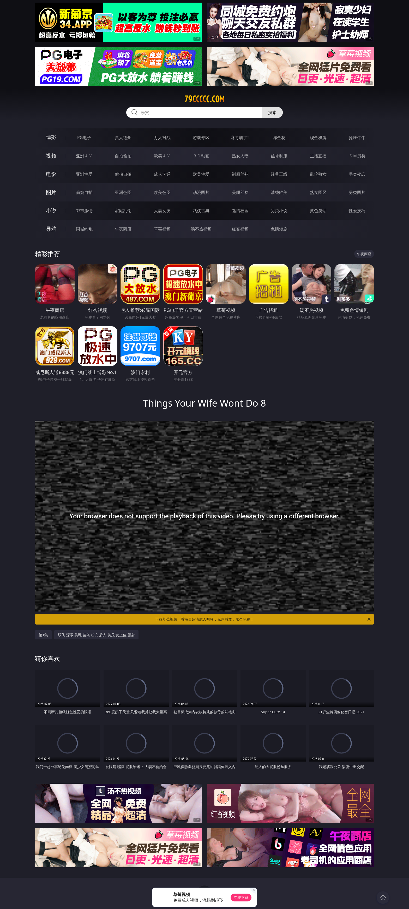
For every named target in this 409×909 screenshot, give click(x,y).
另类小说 (279, 210)
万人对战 (162, 137)
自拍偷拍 (123, 156)
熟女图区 (318, 192)
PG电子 (84, 137)
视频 (51, 155)
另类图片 (357, 192)
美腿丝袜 (240, 192)
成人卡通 (162, 174)
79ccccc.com (204, 99)
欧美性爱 (201, 174)
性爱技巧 (357, 210)
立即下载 (241, 897)
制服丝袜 (240, 174)
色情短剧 (279, 229)
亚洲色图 (123, 192)
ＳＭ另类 (357, 156)
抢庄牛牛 (357, 137)
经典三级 (279, 174)
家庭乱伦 (123, 210)
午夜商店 (123, 229)
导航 (51, 228)
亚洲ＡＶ (84, 156)
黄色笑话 (318, 210)
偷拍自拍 (123, 174)
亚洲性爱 (84, 174)
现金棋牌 (318, 137)
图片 (51, 192)
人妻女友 (162, 210)
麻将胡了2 (240, 137)
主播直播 (318, 156)
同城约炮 (84, 229)
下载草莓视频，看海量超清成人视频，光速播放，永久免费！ (263, 619)
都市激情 (84, 210)
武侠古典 (201, 210)
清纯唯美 (279, 192)
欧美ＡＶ (162, 156)
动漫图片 (201, 192)
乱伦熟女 (318, 174)
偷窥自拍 (84, 192)
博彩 (51, 137)
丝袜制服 (279, 156)
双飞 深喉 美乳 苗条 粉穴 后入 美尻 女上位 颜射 (96, 634)
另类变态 (357, 174)
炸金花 (279, 137)
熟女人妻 (240, 156)
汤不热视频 (201, 229)
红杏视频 (240, 229)
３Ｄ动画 (201, 156)
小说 (51, 210)
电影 (51, 173)
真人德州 (123, 137)
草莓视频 (162, 229)
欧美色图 (162, 192)
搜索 (272, 112)
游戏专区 (201, 137)
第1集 (43, 634)
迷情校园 (240, 210)
